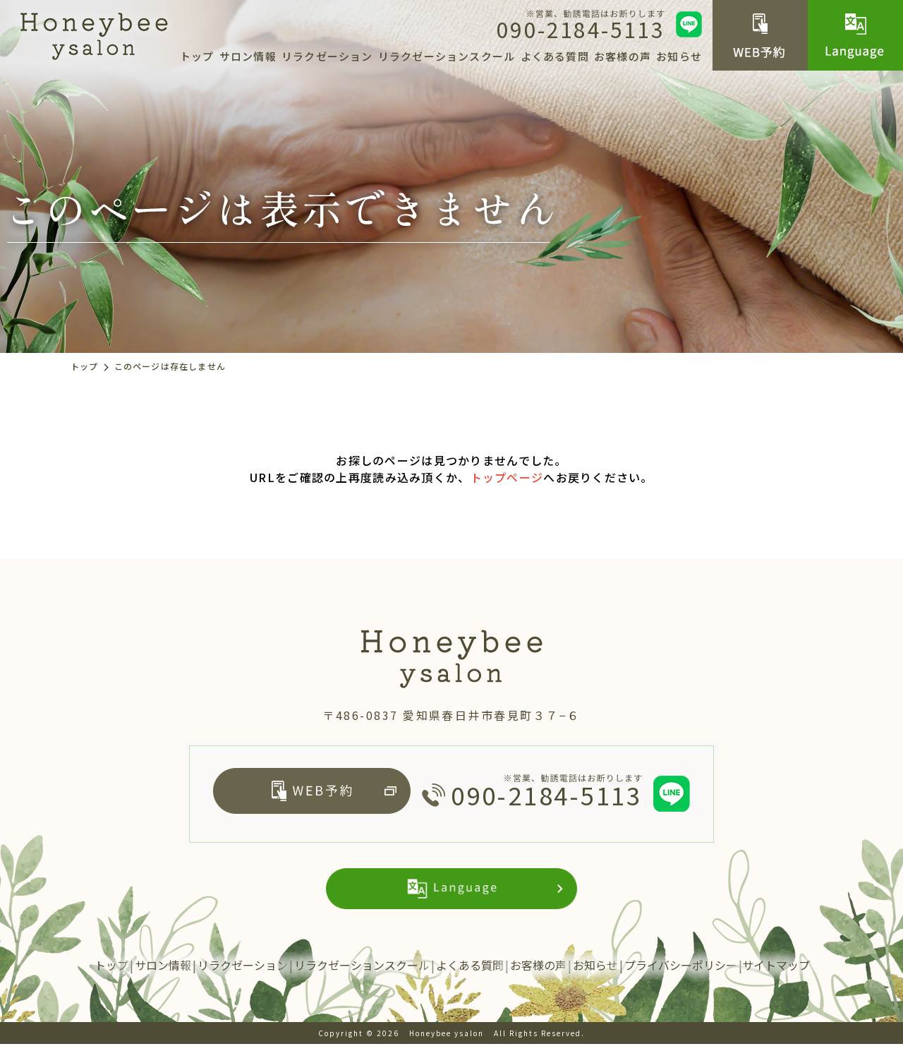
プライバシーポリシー (680, 984)
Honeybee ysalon (446, 1052)
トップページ (507, 477)
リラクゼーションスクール (446, 56)
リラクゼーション (327, 56)
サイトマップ (776, 984)
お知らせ (679, 56)
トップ (197, 56)
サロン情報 (248, 56)
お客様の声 (622, 56)
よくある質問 (555, 56)
